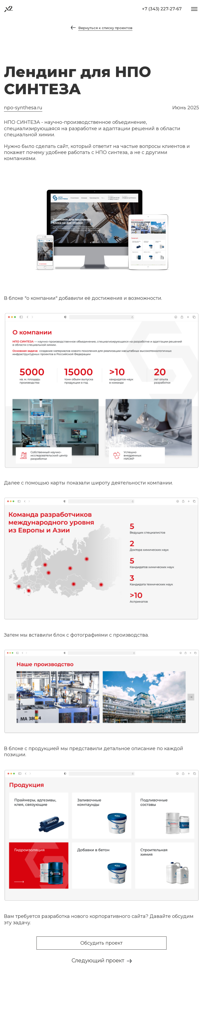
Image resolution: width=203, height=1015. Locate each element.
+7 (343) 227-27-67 (162, 8)
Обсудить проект (101, 943)
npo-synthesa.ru (23, 108)
